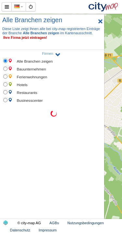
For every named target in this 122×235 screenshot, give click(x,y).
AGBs (54, 223)
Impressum (48, 230)
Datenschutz (20, 230)
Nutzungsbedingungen (85, 223)
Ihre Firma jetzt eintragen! (25, 37)
